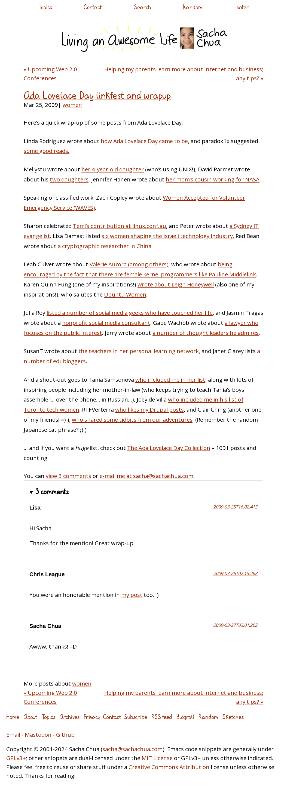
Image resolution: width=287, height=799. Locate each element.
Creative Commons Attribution (169, 767)
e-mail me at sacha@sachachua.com (146, 476)
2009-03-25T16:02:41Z (235, 507)
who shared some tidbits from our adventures (132, 419)
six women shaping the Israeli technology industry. (168, 236)
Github (65, 734)
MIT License (157, 758)
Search (142, 7)
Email (13, 734)
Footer (241, 7)
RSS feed (161, 716)
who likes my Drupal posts (149, 409)
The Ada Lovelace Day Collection (168, 448)
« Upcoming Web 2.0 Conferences (50, 73)
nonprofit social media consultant (106, 322)
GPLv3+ (16, 758)
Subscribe (135, 716)
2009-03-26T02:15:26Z (235, 573)
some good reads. (46, 151)
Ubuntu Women (125, 294)
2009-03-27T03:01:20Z (235, 625)
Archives (69, 716)
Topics (45, 7)
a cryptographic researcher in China (104, 246)
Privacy (92, 716)
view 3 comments (68, 476)
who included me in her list (170, 379)
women (72, 105)
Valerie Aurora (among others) (129, 264)
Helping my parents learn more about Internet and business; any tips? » (183, 73)
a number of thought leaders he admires (205, 333)
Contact (93, 7)
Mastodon (38, 734)
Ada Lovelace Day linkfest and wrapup (97, 95)
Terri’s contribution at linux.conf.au (119, 226)
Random (192, 7)
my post (131, 595)
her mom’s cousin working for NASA (212, 179)
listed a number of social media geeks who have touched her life (130, 312)
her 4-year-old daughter (112, 169)
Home (12, 716)
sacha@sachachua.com (132, 749)
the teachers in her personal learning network (138, 351)
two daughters (69, 179)
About (30, 716)
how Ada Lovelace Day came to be (144, 141)
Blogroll (185, 716)
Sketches (233, 716)
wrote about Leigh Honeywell (176, 284)
